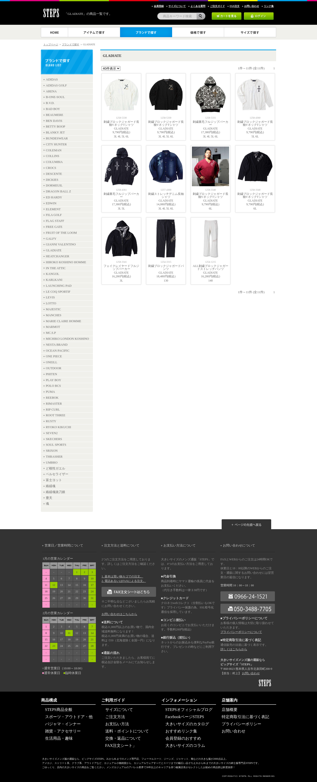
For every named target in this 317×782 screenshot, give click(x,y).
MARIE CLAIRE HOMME (63, 321)
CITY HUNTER (56, 144)
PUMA (50, 391)
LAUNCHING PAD (59, 285)
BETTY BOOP (55, 126)
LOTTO (51, 303)
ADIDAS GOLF (56, 85)
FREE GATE (54, 227)
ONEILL (51, 362)
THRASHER (54, 456)
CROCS (51, 168)
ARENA (51, 91)
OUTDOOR (53, 368)
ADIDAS (52, 79)
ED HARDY (54, 197)
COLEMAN (53, 150)
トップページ (50, 44)
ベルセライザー (57, 474)
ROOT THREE (55, 415)
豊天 (49, 498)
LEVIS (50, 297)
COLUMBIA (54, 162)
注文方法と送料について (121, 545)
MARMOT (53, 327)
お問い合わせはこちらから (119, 614)
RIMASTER (54, 403)
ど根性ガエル (55, 468)
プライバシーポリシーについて (241, 632)
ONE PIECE (54, 356)
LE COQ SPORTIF (58, 291)
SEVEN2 (52, 433)
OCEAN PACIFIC (57, 350)
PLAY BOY (53, 380)
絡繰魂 (50, 486)
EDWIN (51, 203)
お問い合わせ (251, 673)
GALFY (51, 238)
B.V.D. (50, 103)
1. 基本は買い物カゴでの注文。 (122, 576)
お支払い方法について (179, 545)
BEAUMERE (54, 115)
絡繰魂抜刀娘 (55, 492)
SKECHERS (54, 439)
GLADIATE (53, 250)
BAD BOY (53, 109)
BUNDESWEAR (57, 138)
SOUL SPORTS (56, 444)
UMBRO (51, 462)
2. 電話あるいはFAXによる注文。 (124, 581)
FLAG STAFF (55, 221)
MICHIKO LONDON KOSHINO (67, 338)
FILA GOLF (54, 215)
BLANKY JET (55, 132)
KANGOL (52, 274)
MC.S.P (51, 333)
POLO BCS (53, 386)
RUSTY (51, 421)
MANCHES (53, 315)
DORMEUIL (54, 185)
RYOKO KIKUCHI (58, 427)
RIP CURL (53, 409)
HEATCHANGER (57, 256)
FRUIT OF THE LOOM (61, 233)
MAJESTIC (53, 309)
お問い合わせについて (239, 545)
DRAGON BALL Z (58, 191)
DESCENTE (54, 174)
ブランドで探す (70, 44)
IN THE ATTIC (56, 268)
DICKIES (52, 180)
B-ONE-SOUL (55, 97)
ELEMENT (53, 209)
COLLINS (52, 156)
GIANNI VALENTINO (61, 244)
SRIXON (52, 450)
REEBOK (52, 397)
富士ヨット (54, 480)
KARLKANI (54, 280)
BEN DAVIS (54, 121)
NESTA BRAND (57, 344)
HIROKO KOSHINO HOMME (66, 262)
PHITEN (51, 374)
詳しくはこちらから (233, 649)
